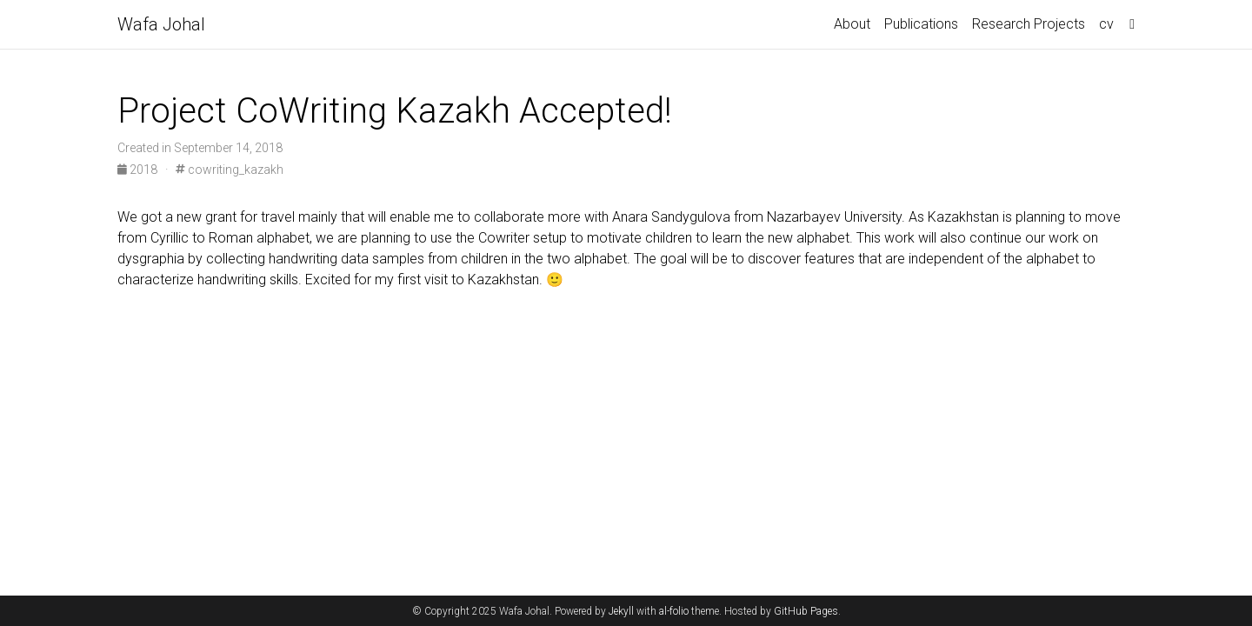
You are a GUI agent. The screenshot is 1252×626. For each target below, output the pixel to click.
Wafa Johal (161, 24)
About (852, 24)
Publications (921, 24)
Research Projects (1028, 24)
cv (1106, 24)
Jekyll (621, 611)
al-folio (674, 611)
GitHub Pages (806, 611)
